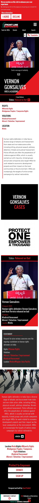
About (24, 30)
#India (4, 128)
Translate (34, 35)
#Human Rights (14, 349)
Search (33, 30)
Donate (15, 30)
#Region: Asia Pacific (22, 361)
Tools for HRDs (5, 30)
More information (7, 12)
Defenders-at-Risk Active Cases (29, 497)
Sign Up (19, 476)
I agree (5, 16)
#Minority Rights (7, 108)
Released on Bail (21, 99)
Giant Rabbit (27, 488)
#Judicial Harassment (9, 118)
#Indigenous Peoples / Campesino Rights (15, 111)
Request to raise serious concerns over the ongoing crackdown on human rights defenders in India (18, 341)
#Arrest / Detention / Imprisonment (13, 121)
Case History (20, 97)
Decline (16, 16)
